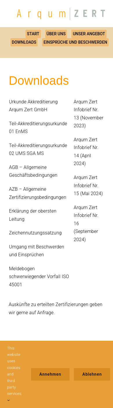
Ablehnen (92, 374)
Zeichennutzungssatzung (35, 233)
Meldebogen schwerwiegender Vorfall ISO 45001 (39, 276)
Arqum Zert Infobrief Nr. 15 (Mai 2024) (88, 185)
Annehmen (50, 374)
